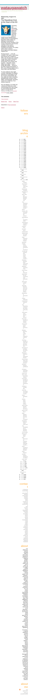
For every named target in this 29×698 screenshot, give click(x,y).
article (12, 29)
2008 (22, 166)
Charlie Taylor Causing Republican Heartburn (25, 246)
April (23, 466)
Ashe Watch (25, 493)
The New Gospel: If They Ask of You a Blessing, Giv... (25, 343)
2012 (22, 160)
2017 (22, 152)
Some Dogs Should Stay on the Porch (25, 407)
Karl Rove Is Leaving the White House (25, 349)
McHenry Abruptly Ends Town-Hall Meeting (25, 262)
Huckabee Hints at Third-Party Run (25, 422)
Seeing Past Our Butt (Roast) (25, 234)
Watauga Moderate (25, 541)
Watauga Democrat (25, 538)
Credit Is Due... (24, 227)
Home (10, 101)
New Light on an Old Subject (25, 376)
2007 (22, 167)
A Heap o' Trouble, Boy (24, 387)
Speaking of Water (25, 192)
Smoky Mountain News (26, 529)
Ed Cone (26, 502)
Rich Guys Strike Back (24, 435)
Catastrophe (25, 231)
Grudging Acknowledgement (25, 370)
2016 (22, 154)
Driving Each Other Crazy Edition (24, 401)
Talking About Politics (26, 533)
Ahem (23, 209)
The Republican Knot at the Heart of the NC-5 (25, 307)
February (24, 469)
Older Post (16, 101)
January (24, 472)
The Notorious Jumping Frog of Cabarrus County (25, 205)
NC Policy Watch (25, 514)
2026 (22, 139)
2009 (22, 164)
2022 (22, 145)
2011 (22, 161)
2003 (22, 479)
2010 (22, 163)
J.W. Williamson (25, 690)
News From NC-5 (24, 411)
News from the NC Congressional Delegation (25, 277)
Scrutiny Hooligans (25, 526)
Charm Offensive (24, 299)
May (23, 464)
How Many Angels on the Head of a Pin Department (25, 381)
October (24, 174)
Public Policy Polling (26, 523)
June (23, 463)
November (24, 171)
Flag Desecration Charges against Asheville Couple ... (25, 441)
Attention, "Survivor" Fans (25, 267)
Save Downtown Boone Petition (24, 238)
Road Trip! (24, 373)
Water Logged (24, 182)
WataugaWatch (14, 8)
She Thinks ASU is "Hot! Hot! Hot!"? (25, 185)
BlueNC (26, 496)
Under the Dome (25, 536)
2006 (22, 474)
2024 (22, 142)
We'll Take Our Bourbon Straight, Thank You (24, 197)
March (23, 467)
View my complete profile (24, 693)
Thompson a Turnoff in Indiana (25, 223)
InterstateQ (25, 510)
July (23, 461)
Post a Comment (4, 99)
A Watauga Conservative (25, 490)
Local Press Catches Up (24, 302)
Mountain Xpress (26, 512)
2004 (22, 477)
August (24, 179)
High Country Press (26, 507)
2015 (22, 155)
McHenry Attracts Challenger (25, 366)
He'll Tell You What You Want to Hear (25, 391)
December (24, 169)
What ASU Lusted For (24, 283)
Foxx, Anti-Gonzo (24, 460)
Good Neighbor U (24, 396)
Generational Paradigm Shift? (25, 219)
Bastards (24, 242)
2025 (22, 140)
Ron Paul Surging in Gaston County (25, 320)
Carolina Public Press (26, 499)
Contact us (25, 501)
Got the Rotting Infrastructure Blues (25, 455)
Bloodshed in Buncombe (24, 294)
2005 (22, 476)
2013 (22, 158)
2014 (22, 157)
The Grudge (25, 432)
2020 (22, 148)
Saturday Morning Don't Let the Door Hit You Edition (24, 288)
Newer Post (4, 101)
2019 (22, 149)
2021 (22, 146)
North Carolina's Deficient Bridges (25, 448)
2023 (22, 143)
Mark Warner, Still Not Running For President (24, 416)
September (24, 177)
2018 (22, 151)
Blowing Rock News (25, 495)
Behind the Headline (24, 189)
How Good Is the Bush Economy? (24, 326)
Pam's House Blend (26, 517)
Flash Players (24, 452)
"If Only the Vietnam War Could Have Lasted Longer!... (24, 255)
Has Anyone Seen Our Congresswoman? (25, 360)
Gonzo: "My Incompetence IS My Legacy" (24, 213)
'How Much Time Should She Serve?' (24, 315)
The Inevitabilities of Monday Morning (25, 428)
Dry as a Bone (24, 229)
